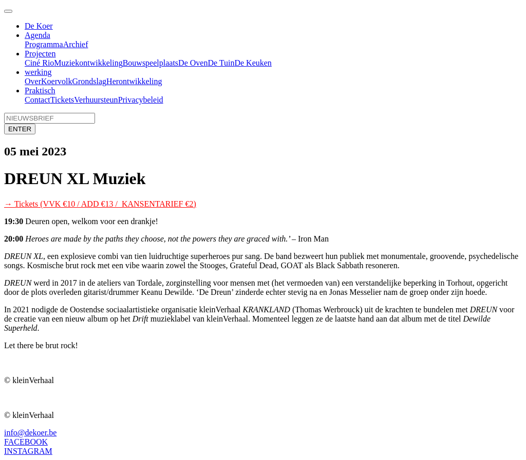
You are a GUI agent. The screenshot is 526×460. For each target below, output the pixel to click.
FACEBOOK (26, 441)
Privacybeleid (140, 99)
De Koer (39, 26)
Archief (75, 44)
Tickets (62, 99)
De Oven (193, 62)
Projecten (40, 53)
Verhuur (87, 99)
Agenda (37, 35)
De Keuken (252, 62)
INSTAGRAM (28, 451)
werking (38, 72)
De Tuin (221, 62)
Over (33, 81)
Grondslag (89, 81)
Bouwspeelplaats (150, 62)
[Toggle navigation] (8, 11)
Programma (44, 44)
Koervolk (56, 81)
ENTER (19, 129)
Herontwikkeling (134, 81)
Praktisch (40, 90)
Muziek (66, 62)
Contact (37, 99)
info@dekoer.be (30, 432)
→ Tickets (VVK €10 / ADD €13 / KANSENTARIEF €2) (100, 203)
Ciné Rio (39, 62)
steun (109, 99)
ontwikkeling (100, 62)
